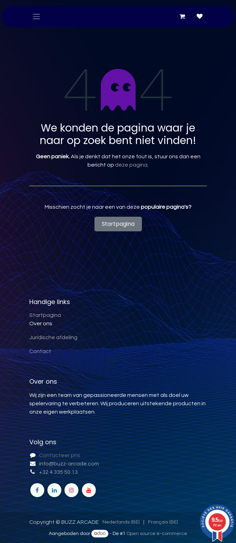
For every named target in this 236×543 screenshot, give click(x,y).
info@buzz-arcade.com (69, 463)
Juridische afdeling (53, 337)
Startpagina (118, 224)
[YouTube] (89, 490)
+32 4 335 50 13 (58, 472)
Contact (40, 351)
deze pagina (131, 165)
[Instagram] (71, 490)
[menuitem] (120, 522)
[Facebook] (37, 490)
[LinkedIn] (54, 490)
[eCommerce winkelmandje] (182, 16)
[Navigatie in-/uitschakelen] (36, 16)
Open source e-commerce (157, 533)
